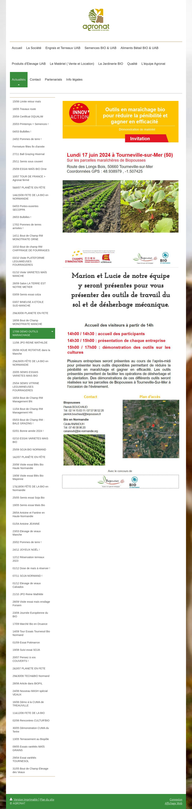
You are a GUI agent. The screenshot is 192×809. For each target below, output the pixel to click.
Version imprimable (24, 800)
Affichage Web (173, 803)
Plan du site (47, 800)
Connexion (176, 800)
